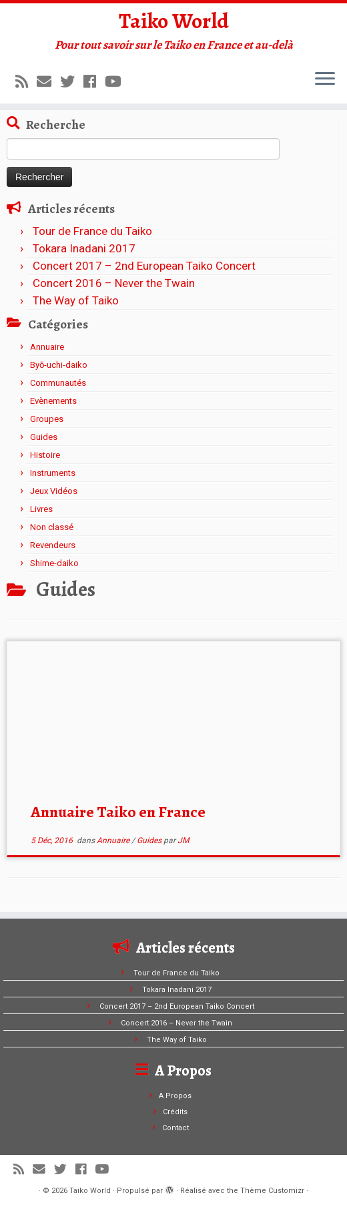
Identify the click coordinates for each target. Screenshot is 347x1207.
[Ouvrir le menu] (325, 79)
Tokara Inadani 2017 (84, 248)
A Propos (175, 1096)
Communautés (58, 383)
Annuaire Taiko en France (118, 811)
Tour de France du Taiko (92, 231)
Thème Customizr (272, 1190)
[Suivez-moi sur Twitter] (71, 81)
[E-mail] (48, 81)
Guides (43, 437)
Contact (175, 1128)
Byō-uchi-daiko (58, 365)
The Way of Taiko (76, 300)
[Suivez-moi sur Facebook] (94, 81)
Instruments (52, 473)
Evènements (53, 401)
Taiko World (174, 21)
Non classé (51, 527)
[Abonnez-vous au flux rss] (26, 81)
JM (183, 840)
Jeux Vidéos (53, 491)
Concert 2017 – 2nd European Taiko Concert (144, 265)
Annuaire (47, 347)
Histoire (45, 455)
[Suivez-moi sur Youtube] (117, 81)
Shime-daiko (54, 563)
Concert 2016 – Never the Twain (114, 283)
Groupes (46, 419)
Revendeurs (52, 545)
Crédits (175, 1112)
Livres (41, 509)
